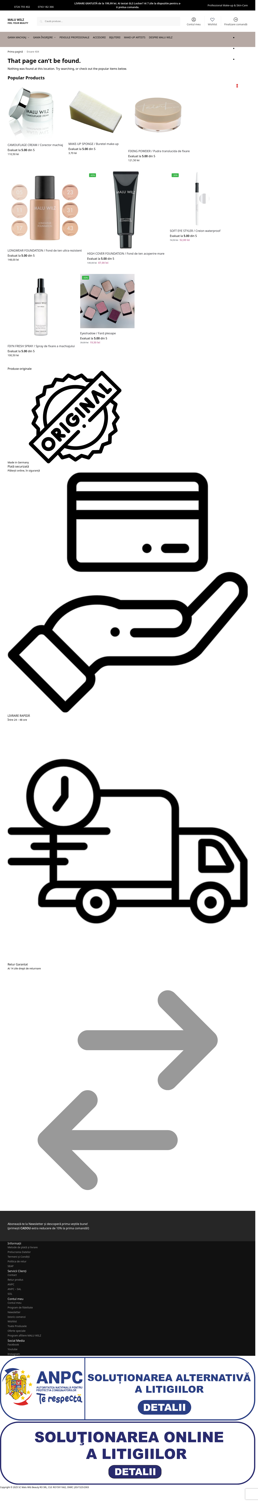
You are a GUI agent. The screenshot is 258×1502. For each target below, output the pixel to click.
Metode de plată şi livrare (23, 1247)
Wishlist (212, 21)
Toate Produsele (17, 1326)
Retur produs (15, 1279)
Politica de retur (17, 1261)
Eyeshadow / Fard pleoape (98, 333)
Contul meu (194, 21)
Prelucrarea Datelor (19, 1252)
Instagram (14, 1354)
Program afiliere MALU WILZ (24, 1335)
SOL (10, 1293)
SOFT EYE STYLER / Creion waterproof (195, 231)
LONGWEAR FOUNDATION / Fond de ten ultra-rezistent (45, 250)
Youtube (13, 1349)
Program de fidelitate (20, 1307)
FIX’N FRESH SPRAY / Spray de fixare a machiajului (41, 346)
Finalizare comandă (235, 21)
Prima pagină (15, 51)
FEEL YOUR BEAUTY (18, 23)
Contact (12, 1275)
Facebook (13, 1344)
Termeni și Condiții (19, 1256)
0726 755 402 (22, 6)
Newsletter (14, 1312)
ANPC (11, 1284)
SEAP (11, 1266)
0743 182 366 (46, 6)
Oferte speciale (17, 1330)
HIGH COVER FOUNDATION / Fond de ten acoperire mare (125, 254)
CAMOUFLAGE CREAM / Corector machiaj (35, 145)
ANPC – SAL (14, 1289)
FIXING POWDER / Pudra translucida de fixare (159, 151)
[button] (242, 72)
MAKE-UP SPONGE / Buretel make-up (93, 144)
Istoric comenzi (17, 1317)
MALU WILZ (16, 20)
